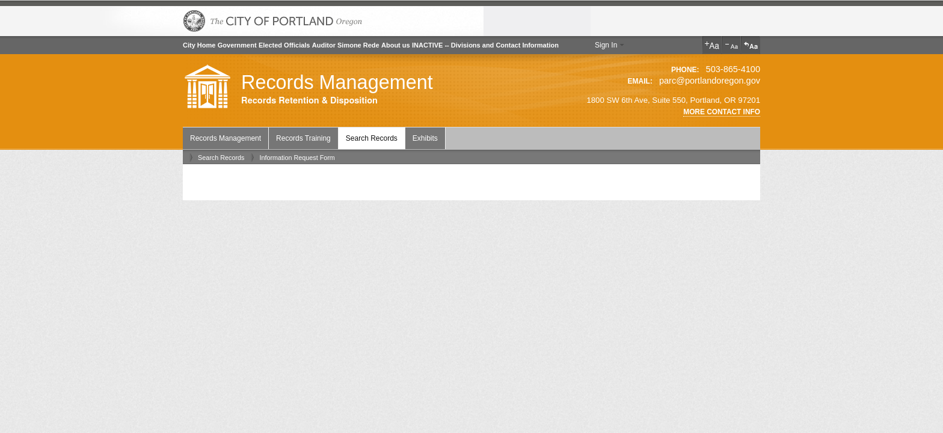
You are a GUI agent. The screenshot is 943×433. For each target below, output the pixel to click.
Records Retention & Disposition (309, 100)
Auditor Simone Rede (345, 45)
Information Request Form (296, 157)
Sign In (606, 45)
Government (237, 45)
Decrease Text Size (731, 45)
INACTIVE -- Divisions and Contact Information (485, 45)
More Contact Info (721, 112)
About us (395, 45)
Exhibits (425, 138)
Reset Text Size (750, 45)
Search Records (372, 138)
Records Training (303, 138)
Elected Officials (284, 45)
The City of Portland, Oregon (273, 21)
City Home (199, 45)
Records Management (337, 82)
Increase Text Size (712, 45)
